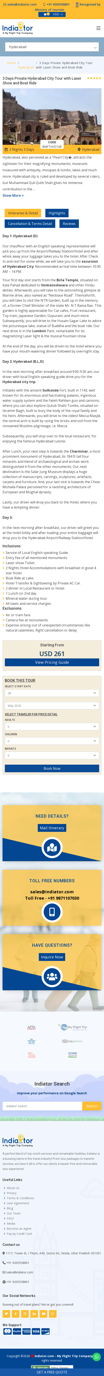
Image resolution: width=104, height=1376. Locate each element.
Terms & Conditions (20, 1198)
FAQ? (10, 1218)
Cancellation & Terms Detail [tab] (30, 223)
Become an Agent (19, 1228)
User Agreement (18, 1203)
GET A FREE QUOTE (52, 1372)
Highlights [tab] (57, 213)
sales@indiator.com (22, 4)
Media (11, 1223)
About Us (13, 1187)
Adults (10, 720)
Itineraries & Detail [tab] (23, 213)
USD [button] (56, 14)
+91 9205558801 (58, 4)
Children (11, 734)
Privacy (11, 1193)
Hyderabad (26, 67)
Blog (10, 1208)
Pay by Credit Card (19, 1233)
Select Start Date (18, 686)
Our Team (14, 1213)
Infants (10, 748)
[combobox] (52, 47)
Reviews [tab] (69, 223)
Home (11, 63)
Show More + (13, 195)
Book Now (52, 768)
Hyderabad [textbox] (17, 47)
